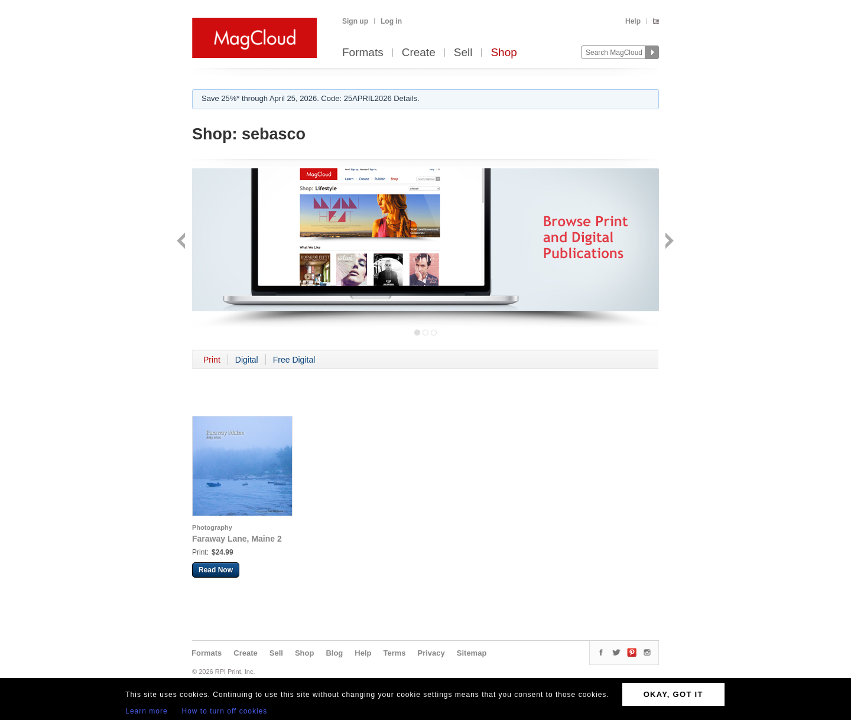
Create (419, 52)
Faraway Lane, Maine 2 (237, 538)
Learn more (146, 711)
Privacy (431, 653)
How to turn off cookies (225, 711)
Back (182, 242)
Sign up (355, 21)
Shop (504, 52)
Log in (391, 21)
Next (668, 242)
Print (211, 359)
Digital (246, 359)
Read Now (216, 570)
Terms (394, 653)
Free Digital (294, 359)
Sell (463, 52)
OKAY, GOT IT (673, 694)
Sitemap (472, 653)
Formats (363, 52)
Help (633, 21)
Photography (212, 527)
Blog (334, 653)
